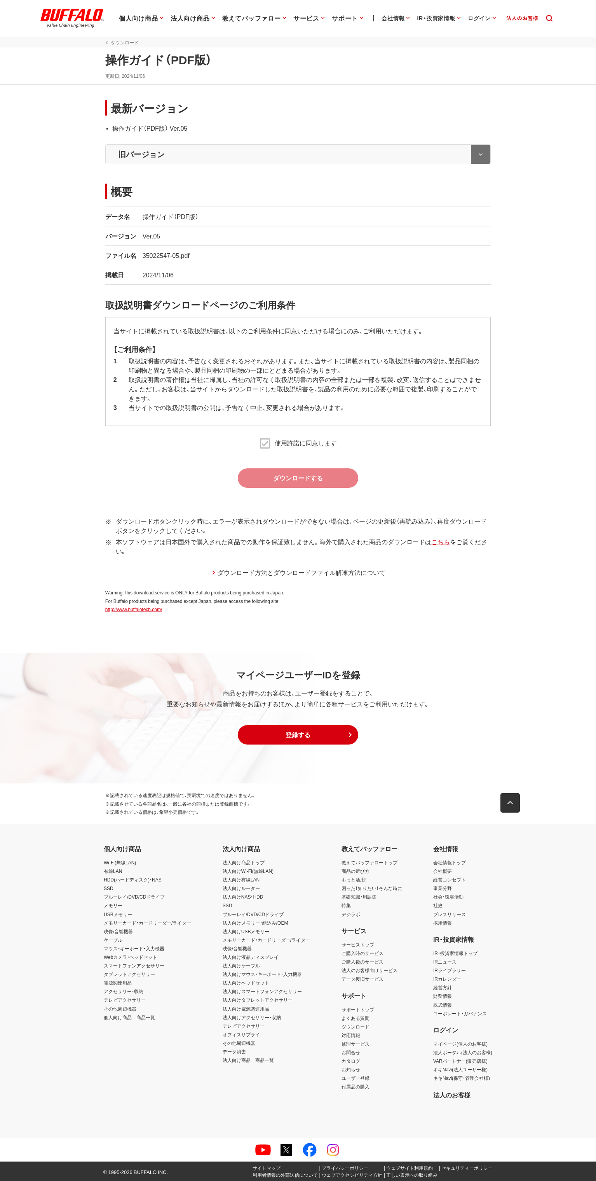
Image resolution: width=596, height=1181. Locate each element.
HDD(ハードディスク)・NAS (133, 879)
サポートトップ (358, 1009)
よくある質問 (355, 1018)
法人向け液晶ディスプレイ (251, 956)
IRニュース (445, 961)
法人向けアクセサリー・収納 (252, 1017)
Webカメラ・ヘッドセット (130, 956)
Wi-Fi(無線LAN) (120, 862)
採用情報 (442, 922)
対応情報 (351, 1035)
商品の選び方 (355, 870)
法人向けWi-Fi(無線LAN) (248, 870)
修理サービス (355, 1043)
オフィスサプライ (241, 1034)
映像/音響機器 (118, 931)
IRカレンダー (447, 978)
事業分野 (442, 888)
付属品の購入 (355, 1086)
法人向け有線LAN (241, 879)
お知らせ (351, 1069)
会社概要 (442, 870)
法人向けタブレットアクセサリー (258, 1000)
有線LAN (113, 870)
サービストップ (358, 944)
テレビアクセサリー (125, 1000)
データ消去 (234, 1051)
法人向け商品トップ (244, 862)
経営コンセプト (449, 879)
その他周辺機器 (120, 1008)
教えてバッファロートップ (369, 862)
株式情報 (442, 1004)
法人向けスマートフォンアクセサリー (262, 991)
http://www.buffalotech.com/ (132, 609)
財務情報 (442, 996)
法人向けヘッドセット (246, 982)
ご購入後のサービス (362, 961)
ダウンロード (355, 1026)
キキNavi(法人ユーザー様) (460, 1069)
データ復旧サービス (362, 978)
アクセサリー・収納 (123, 991)
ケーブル (113, 939)
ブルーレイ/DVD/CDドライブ (134, 897)
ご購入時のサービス (362, 953)
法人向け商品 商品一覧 (248, 1060)
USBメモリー (118, 914)
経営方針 (442, 987)
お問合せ (351, 1052)
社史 (438, 905)
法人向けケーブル (241, 965)
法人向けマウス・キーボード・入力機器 (262, 974)
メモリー (113, 905)
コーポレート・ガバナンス (460, 1013)
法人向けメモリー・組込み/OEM (255, 922)
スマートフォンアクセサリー (134, 965)
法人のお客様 (452, 1094)
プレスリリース (449, 914)
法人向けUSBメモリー (246, 931)
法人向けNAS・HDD (243, 897)
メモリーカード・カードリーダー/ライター (147, 922)
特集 (346, 905)
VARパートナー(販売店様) (460, 1060)
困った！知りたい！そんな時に (372, 888)
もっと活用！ (354, 879)
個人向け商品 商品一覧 (129, 1017)
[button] (298, 735)
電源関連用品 (118, 982)
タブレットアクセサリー (129, 974)
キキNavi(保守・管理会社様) (461, 1077)
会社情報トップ (449, 862)
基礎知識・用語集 (359, 897)
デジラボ (351, 914)
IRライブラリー (449, 970)
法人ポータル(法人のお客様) (462, 1052)
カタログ (351, 1060)
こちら (439, 541)
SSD (108, 888)
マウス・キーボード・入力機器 (134, 948)
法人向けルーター (241, 888)
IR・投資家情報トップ (455, 953)
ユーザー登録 (355, 1077)
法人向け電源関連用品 (246, 1008)
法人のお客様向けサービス (369, 970)
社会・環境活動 (448, 897)
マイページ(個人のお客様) (460, 1043)
